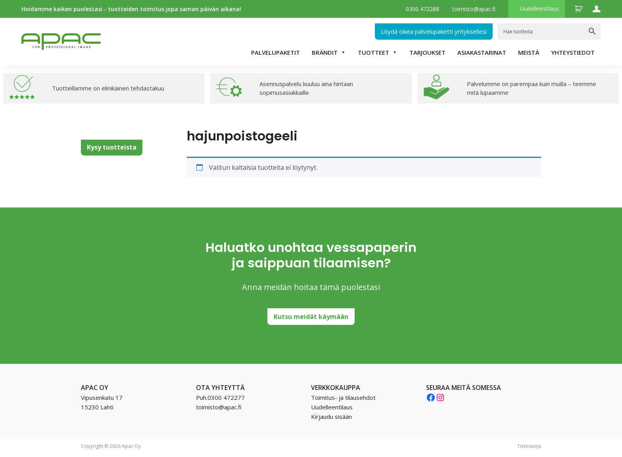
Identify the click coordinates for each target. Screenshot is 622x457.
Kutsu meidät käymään (311, 316)
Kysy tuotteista (111, 147)
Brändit (329, 52)
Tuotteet (377, 52)
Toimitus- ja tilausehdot (343, 397)
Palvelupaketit (275, 52)
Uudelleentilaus (539, 8)
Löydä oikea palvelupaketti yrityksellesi (434, 31)
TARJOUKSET (427, 52)
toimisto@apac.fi (473, 9)
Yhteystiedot (573, 52)
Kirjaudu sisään (331, 417)
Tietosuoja (529, 446)
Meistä (528, 52)
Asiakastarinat (481, 52)
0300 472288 (422, 9)
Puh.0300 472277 (220, 397)
